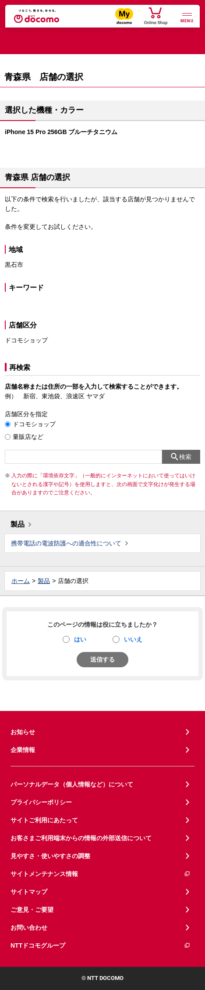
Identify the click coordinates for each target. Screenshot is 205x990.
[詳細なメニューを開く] (187, 17)
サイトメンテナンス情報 (101, 874)
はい (80, 639)
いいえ (133, 639)
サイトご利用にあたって (44, 820)
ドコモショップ (34, 424)
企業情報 (23, 749)
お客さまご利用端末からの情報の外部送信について (81, 838)
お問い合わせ (29, 927)
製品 (18, 524)
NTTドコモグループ (101, 945)
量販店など (28, 436)
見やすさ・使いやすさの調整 (50, 855)
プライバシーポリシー (41, 802)
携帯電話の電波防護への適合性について (66, 543)
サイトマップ (29, 891)
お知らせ (23, 731)
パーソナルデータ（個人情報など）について (72, 784)
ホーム (20, 580)
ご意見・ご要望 (32, 909)
